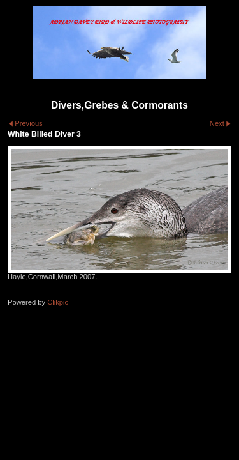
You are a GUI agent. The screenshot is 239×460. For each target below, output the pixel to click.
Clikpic (57, 302)
